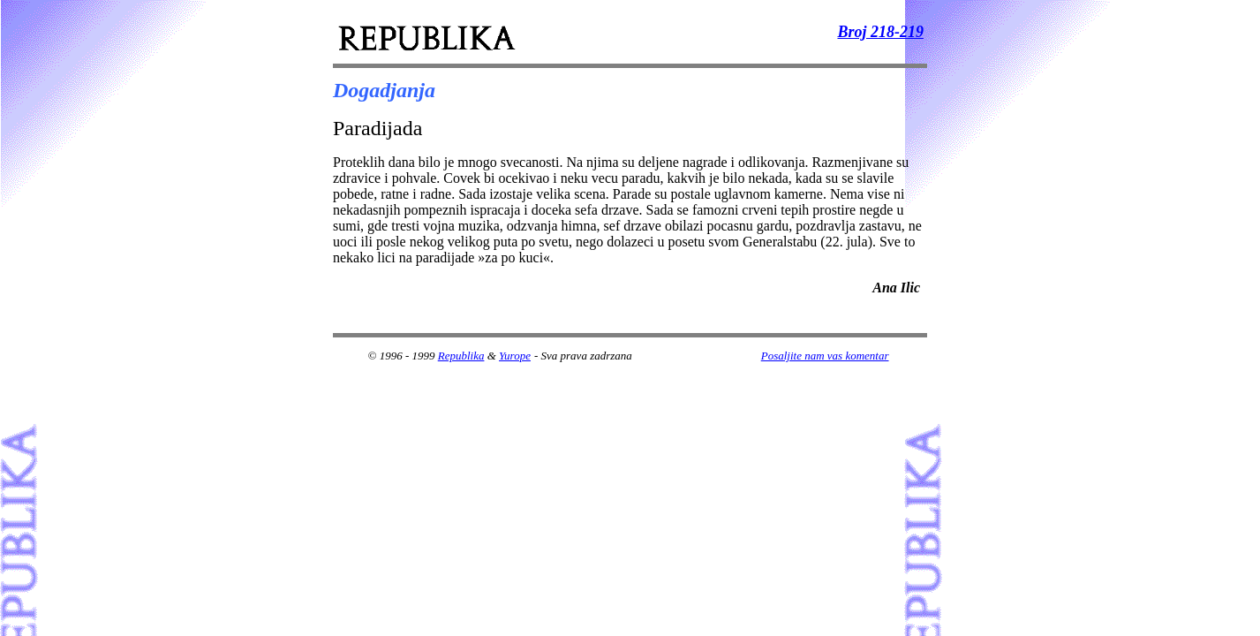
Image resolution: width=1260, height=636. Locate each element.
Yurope (515, 355)
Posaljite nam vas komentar (825, 355)
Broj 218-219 (880, 32)
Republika (461, 355)
